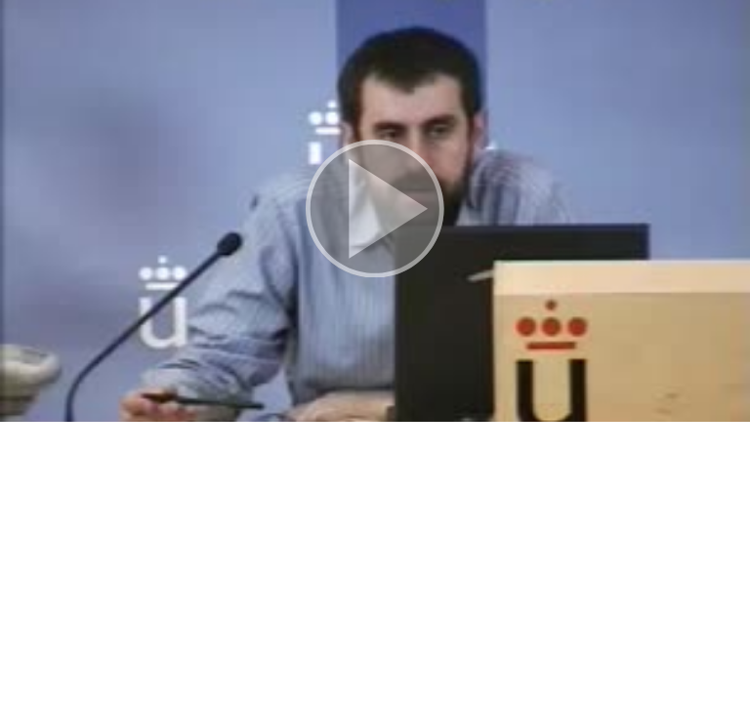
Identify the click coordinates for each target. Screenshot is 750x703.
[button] (375, 211)
